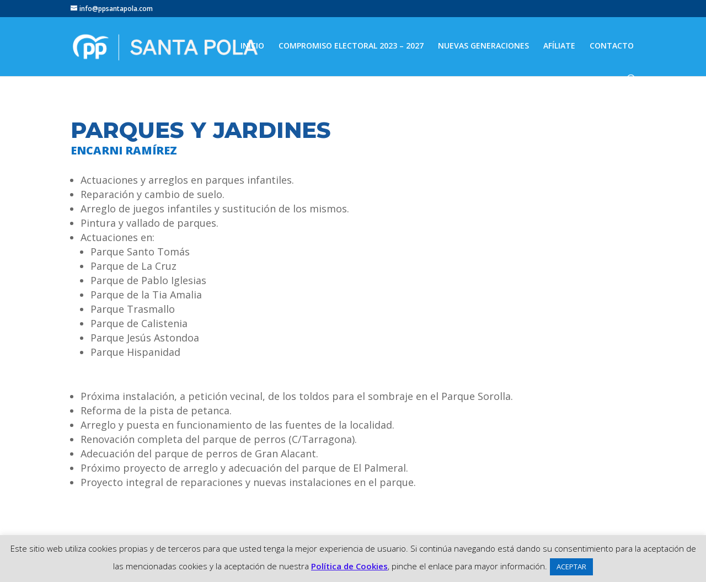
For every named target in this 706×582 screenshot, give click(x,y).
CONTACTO (612, 46)
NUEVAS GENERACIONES (483, 46)
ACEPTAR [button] (571, 567)
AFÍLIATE (559, 46)
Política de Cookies (349, 566)
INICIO (252, 46)
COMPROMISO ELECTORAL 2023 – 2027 (351, 46)
